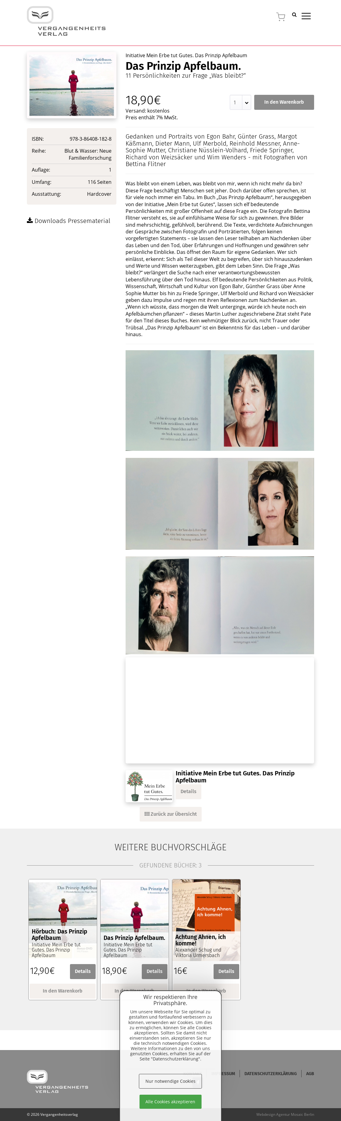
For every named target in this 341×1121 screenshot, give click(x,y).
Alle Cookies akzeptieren (170, 1101)
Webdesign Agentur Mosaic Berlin (285, 1114)
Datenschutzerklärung (270, 1073)
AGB (310, 1073)
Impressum (223, 1073)
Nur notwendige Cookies (170, 1081)
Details (188, 791)
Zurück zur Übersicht (171, 814)
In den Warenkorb (284, 102)
